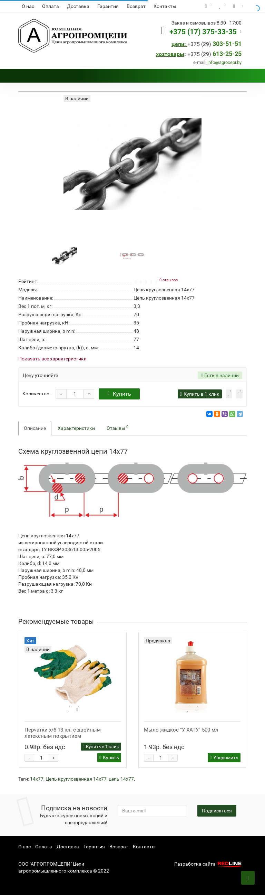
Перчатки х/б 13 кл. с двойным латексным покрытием (62, 733)
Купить (119, 393)
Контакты (165, 6)
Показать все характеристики (52, 358)
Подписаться (217, 810)
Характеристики (76, 428)
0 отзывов (168, 280)
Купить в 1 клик (101, 746)
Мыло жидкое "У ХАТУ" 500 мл (181, 730)
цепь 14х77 (121, 779)
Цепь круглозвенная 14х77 (76, 779)
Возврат (136, 6)
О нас (28, 6)
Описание (35, 428)
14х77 (36, 779)
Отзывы (117, 428)
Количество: (36, 393)
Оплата (50, 6)
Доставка (78, 6)
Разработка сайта (208, 864)
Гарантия (108, 6)
